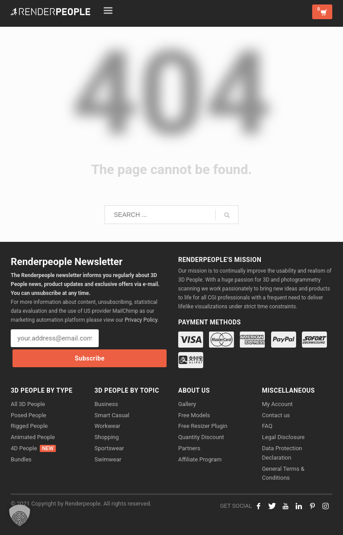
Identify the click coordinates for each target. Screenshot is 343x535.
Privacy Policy (141, 320)
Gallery (187, 404)
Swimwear (108, 459)
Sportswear (109, 448)
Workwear (108, 426)
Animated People (33, 437)
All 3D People (28, 404)
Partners (189, 448)
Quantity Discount (201, 437)
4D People (33, 448)
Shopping (107, 437)
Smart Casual (112, 415)
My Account (277, 404)
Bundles (21, 459)
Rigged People (29, 426)
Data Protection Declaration (282, 453)
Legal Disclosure (283, 437)
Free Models (194, 415)
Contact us (276, 415)
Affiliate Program (200, 459)
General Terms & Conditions (283, 473)
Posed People (28, 415)
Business (106, 404)
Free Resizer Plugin (202, 426)
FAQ (267, 426)
